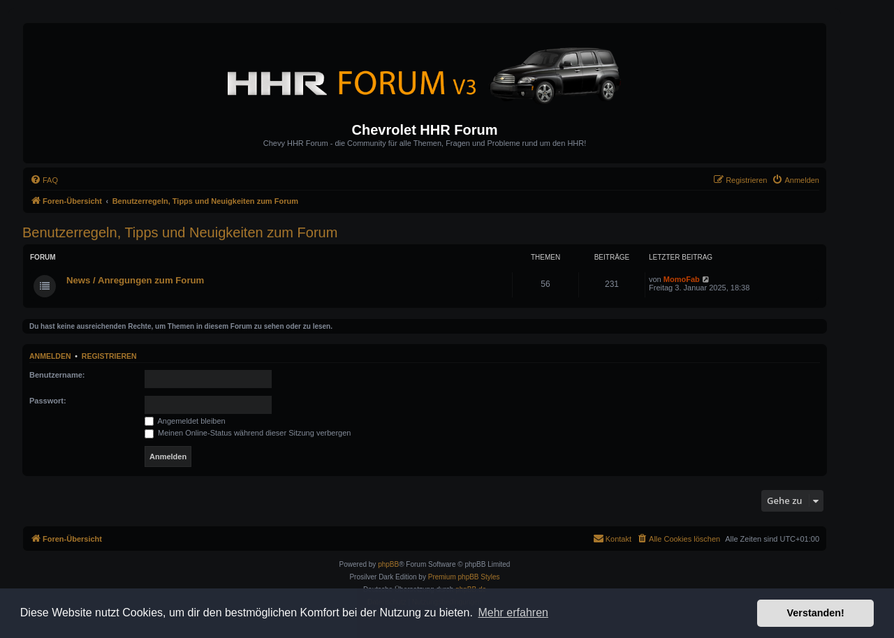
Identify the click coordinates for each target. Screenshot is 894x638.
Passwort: (47, 400)
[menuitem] (44, 180)
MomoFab (682, 279)
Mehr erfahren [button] (513, 612)
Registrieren (109, 356)
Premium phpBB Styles (464, 577)
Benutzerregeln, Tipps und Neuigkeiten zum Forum (179, 232)
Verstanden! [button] (815, 612)
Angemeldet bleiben (185, 421)
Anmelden (50, 356)
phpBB (388, 564)
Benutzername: (57, 375)
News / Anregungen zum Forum (135, 280)
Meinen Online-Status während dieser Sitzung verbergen (248, 433)
